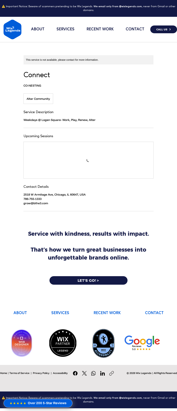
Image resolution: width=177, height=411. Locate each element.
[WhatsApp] (93, 373)
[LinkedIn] (102, 373)
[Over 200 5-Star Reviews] (38, 403)
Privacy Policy (41, 373)
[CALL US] (163, 29)
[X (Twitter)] (84, 373)
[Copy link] (111, 373)
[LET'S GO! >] (88, 280)
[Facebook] (75, 373)
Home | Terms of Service (14, 373)
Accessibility (60, 373)
